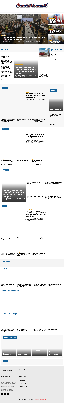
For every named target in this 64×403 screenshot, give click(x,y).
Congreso (4, 35)
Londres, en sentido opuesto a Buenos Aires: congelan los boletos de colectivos (44, 61)
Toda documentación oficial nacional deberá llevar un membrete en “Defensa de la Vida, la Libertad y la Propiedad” (6, 55)
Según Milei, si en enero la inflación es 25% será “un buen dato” (55, 31)
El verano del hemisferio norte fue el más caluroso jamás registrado (39, 330)
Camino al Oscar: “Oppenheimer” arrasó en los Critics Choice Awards (24, 306)
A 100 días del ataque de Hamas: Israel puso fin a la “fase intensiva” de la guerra (56, 71)
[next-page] (3, 79)
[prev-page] (1, 79)
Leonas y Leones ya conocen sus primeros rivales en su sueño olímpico (25, 70)
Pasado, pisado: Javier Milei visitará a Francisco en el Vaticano (39, 254)
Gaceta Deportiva (19, 64)
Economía (51, 29)
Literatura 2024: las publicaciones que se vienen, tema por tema (43, 75)
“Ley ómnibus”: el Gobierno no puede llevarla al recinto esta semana (23, 38)
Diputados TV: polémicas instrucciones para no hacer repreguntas (56, 55)
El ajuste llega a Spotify (53, 329)
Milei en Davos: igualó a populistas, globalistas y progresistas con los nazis (6, 67)
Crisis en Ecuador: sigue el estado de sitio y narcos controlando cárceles (23, 254)
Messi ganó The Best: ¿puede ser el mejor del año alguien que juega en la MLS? (53, 183)
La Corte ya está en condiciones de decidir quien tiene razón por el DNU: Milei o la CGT (8, 120)
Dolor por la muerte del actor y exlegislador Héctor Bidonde (7, 306)
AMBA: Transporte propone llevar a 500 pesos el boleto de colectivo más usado (7, 162)
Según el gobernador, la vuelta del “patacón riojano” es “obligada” (56, 66)
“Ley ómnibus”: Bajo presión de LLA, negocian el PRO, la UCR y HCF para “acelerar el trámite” (39, 120)
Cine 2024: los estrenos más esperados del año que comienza (54, 306)
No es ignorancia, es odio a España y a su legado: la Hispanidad (55, 115)
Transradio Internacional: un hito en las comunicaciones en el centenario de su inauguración (24, 285)
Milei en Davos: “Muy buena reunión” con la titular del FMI (23, 162)
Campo (33, 159)
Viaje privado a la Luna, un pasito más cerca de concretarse (23, 330)
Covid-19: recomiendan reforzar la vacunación (55, 42)
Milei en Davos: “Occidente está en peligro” (24, 120)
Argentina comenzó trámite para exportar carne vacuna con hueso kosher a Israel (39, 162)
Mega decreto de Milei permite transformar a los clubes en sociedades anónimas (53, 197)
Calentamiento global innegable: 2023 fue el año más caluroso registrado (56, 77)
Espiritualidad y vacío (54, 124)
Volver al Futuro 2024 (55, 109)
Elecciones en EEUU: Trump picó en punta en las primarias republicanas (8, 254)
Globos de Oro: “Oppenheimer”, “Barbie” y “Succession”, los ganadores (38, 306)
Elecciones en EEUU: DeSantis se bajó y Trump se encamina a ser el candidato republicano (56, 21)
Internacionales (52, 18)
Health (51, 40)
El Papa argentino (35, 252)
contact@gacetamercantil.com (40, 399)
